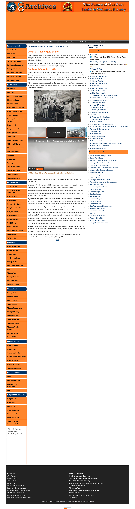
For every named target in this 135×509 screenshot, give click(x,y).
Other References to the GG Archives (81, 495)
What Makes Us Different (15, 493)
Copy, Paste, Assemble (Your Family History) (83, 478)
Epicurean (60, 42)
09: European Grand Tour (98, 88)
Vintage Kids (11, 293)
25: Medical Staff (95, 131)
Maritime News (12, 104)
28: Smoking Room (96, 138)
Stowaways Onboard (97, 211)
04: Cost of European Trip (98, 76)
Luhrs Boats (11, 406)
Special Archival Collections (13, 385)
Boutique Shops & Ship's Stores (100, 156)
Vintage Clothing (13, 312)
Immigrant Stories (13, 69)
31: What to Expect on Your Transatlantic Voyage (106, 143)
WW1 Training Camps (15, 230)
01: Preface (94, 54)
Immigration (32, 42)
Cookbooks (11, 349)
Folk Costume (12, 300)
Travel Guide (59, 46)
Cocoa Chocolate (13, 246)
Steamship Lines (13, 151)
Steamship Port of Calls (97, 208)
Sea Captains (12, 132)
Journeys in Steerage (15, 96)
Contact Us (11, 483)
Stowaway (11, 155)
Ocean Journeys (95, 175)
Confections (11, 254)
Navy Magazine (12, 212)
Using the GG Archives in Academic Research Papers (86, 483)
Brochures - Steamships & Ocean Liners (103, 160)
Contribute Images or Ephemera (79, 476)
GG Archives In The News (77, 485)
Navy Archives (12, 196)
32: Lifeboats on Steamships (99, 146)
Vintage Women (13, 315)
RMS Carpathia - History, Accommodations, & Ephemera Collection (57, 141)
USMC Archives (13, 219)
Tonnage (10, 163)
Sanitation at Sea (95, 189)
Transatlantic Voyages (97, 215)
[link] (30, 141)
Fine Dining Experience (15, 265)
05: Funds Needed (96, 78)
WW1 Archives (12, 227)
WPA (81, 42)
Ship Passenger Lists (15, 140)
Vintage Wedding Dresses (13, 328)
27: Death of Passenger (98, 136)
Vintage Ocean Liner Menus (99, 223)
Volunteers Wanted (75, 488)
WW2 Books (11, 238)
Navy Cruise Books (14, 208)
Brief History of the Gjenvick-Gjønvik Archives (84, 490)
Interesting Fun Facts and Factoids (101, 170)
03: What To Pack (96, 69)
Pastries (10, 269)
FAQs (9, 390)
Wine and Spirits (13, 284)
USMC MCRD (12, 223)
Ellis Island (11, 54)
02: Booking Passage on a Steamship (103, 62)
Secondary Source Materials (16, 488)
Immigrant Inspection (15, 72)
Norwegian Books (13, 364)
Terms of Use (11, 481)
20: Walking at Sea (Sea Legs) (100, 117)
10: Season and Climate (98, 90)
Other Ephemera (95, 177)
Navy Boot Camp (13, 215)
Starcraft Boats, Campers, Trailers (13, 423)
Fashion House (12, 333)
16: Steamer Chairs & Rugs (99, 107)
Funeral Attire (12, 337)
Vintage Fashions (71, 42)
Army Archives (12, 186)
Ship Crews (11, 136)
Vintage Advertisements (98, 220)
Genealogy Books (13, 353)
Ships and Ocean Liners (15, 148)
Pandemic (88, 42)
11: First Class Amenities (98, 93)
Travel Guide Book (14, 170)
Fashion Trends (12, 297)
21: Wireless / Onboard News (99, 119)
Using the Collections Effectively (79, 481)
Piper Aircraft (12, 414)
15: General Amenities (97, 105)
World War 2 (11, 234)
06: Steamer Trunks (96, 81)
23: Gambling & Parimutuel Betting (101, 124)
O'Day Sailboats (13, 410)
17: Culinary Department (98, 110)
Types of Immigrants (14, 61)
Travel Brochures (13, 167)
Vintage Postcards (13, 178)
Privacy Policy (12, 478)
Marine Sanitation (13, 100)
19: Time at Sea (95, 114)
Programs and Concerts (15, 129)
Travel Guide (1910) (96, 218)
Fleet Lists (11, 88)
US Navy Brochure (14, 204)
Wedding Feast (12, 280)
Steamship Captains (96, 199)
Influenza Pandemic (14, 380)
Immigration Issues (14, 76)
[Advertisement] (67, 26)
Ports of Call (11, 125)
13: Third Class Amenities (98, 100)
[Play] (76, 132)
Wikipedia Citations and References (19, 497)
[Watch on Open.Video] (36, 168)
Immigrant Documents (15, 65)
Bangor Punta (12, 399)
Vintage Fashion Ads (14, 308)
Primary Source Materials (15, 485)
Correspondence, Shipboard (99, 163)
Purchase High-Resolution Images (18, 490)
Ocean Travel (42, 42)
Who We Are (11, 476)
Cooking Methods (13, 258)
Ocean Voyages (12, 115)
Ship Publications (95, 194)
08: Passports (94, 86)
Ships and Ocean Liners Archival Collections (104, 168)
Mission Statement (75, 493)
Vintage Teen (12, 304)
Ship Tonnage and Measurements (101, 206)
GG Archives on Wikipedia (16, 495)
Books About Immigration (16, 357)
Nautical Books (12, 360)
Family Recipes (12, 262)
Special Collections (100, 42)
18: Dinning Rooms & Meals (99, 112)
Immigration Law (13, 80)
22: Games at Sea (96, 122)
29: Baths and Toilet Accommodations (102, 141)
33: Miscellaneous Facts (98, 148)
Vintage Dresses (13, 319)
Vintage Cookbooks (14, 277)
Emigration (11, 57)
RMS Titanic (11, 159)
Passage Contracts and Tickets (15, 120)
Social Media (73, 497)
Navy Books (11, 200)
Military (51, 42)
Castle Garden (12, 50)
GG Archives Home (35, 46)
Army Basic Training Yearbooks (14, 192)
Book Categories (13, 345)
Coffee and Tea (12, 250)
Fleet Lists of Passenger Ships (100, 165)
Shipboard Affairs (13, 144)
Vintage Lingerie (13, 323)
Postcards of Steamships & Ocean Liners (103, 182)
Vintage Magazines (14, 368)
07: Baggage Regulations (98, 83)
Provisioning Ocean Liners (98, 187)
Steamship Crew (95, 201)
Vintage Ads (11, 273)
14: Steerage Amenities (97, 102)
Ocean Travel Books (14, 111)
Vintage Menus (12, 174)
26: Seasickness (95, 134)
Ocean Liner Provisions (15, 107)
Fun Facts (11, 92)
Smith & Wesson (13, 418)
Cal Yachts (11, 402)
